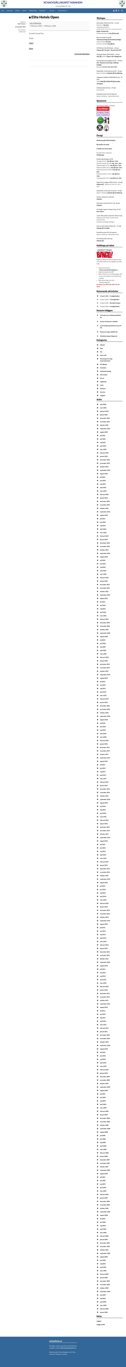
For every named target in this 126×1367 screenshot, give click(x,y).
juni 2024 (103, 480)
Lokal (101, 385)
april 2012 (103, 979)
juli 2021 (102, 602)
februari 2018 (104, 740)
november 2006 (105, 1205)
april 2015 (103, 855)
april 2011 (103, 1021)
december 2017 (105, 747)
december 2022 (105, 543)
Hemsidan (103, 368)
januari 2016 (104, 823)
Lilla (112, 56)
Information (100, 211)
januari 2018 (104, 744)
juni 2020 (103, 643)
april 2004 (103, 1302)
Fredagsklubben (115, 296)
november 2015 (105, 830)
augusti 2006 (104, 1215)
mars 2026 (103, 408)
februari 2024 (104, 494)
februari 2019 (104, 699)
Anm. (113, 161)
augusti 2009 (104, 1090)
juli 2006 (102, 1218)
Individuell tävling (105, 371)
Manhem (102, 388)
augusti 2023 (104, 515)
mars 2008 (103, 1149)
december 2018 (105, 706)
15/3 (108, 67)
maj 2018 (103, 730)
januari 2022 (104, 581)
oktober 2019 (104, 671)
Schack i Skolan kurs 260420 (108, 321)
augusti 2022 (104, 557)
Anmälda (107, 228)
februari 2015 (104, 862)
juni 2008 (103, 1139)
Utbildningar (100, 155)
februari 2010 (104, 1069)
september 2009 (105, 1087)
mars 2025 (103, 449)
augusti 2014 (104, 882)
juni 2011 (103, 1014)
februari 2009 (104, 1111)
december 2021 (105, 584)
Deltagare (100, 83)
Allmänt (102, 345)
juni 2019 (103, 685)
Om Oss (51, 10)
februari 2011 (104, 1028)
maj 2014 (103, 893)
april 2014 (103, 896)
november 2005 (105, 1246)
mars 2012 (103, 983)
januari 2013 (104, 948)
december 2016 (105, 789)
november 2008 (105, 1121)
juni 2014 (103, 889)
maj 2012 (103, 976)
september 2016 (105, 799)
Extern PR (103, 355)
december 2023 (105, 501)
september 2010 (105, 1045)
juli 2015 (102, 844)
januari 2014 (104, 907)
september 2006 (105, 1212)
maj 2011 (103, 1017)
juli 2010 (102, 1052)
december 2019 (105, 664)
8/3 (106, 67)
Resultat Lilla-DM (116, 50)
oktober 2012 (104, 959)
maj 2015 (103, 851)
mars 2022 (103, 574)
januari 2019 (104, 702)
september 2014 (105, 879)
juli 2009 (102, 1094)
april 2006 (103, 1229)
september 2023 (105, 512)
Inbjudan (99, 50)
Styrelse (102, 392)
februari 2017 (104, 782)
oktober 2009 (104, 1083)
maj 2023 (103, 525)
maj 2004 (103, 1298)
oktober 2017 (104, 754)
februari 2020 (104, 657)
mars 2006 (103, 1232)
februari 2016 (104, 820)
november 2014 (105, 872)
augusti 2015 (104, 841)
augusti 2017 (104, 761)
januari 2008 (104, 1156)
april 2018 (103, 733)
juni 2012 (103, 972)
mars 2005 (103, 1270)
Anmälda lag (118, 73)
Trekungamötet (114, 299)
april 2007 (103, 1187)
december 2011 (105, 993)
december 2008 (105, 1118)
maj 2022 (103, 567)
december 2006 (105, 1201)
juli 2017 (102, 764)
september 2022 (105, 553)
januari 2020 (104, 661)
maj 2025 (103, 442)
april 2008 (103, 1146)
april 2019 (103, 692)
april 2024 (103, 487)
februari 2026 (104, 411)
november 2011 (105, 997)
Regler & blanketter (103, 31)
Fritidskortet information (104, 148)
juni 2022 (103, 564)
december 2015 (105, 827)
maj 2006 (103, 1225)
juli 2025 (102, 435)
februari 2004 (104, 1309)
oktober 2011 (104, 1000)
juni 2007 (103, 1180)
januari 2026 (104, 414)
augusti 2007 (104, 1173)
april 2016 (103, 813)
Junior (24, 10)
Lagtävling (103, 381)
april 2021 (103, 612)
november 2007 (105, 1163)
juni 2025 (103, 439)
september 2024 (105, 470)
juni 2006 (103, 1222)
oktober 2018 (104, 713)
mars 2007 (103, 1191)
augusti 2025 (104, 432)
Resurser (42, 10)
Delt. (113, 44)
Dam (101, 348)
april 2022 (103, 570)
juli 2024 (102, 477)
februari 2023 (104, 536)
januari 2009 (104, 1115)
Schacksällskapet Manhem (63, 2)
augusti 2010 (104, 1049)
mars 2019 (103, 695)
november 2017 (105, 751)
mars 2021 (103, 615)
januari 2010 (104, 1073)
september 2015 (105, 837)
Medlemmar (62, 10)
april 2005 (103, 1267)
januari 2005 (104, 1277)
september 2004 (105, 1291)
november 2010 (105, 1038)
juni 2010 (103, 1056)
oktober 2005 (104, 1250)
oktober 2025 (104, 425)
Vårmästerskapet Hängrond (108, 336)
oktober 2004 (104, 1288)
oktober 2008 (104, 1125)
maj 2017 (103, 771)
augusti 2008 (104, 1132)
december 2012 (105, 952)
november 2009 (105, 1080)
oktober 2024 (104, 466)
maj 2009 (103, 1101)
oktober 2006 (104, 1208)
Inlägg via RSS (101, 1324)
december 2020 (105, 622)
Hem (2, 10)
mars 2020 (103, 654)
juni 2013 (103, 931)
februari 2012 (104, 986)
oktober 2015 (104, 834)
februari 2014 (104, 903)
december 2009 (105, 1076)
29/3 (115, 67)
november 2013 (105, 914)
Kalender (9, 10)
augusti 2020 (104, 636)
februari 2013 (104, 945)
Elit (101, 352)
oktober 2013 (104, 917)
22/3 (112, 67)
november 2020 (105, 626)
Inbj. (110, 33)
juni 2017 (103, 768)
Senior (17, 10)
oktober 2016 (104, 796)
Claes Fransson (21, 24)
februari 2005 (104, 1274)
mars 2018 (103, 737)
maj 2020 (103, 647)
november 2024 (105, 463)
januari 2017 (104, 785)
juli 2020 (102, 640)
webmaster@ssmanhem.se (68, 1348)
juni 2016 (103, 806)
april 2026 (103, 404)
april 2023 (103, 529)
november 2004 (105, 1284)
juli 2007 (102, 1177)
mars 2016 (103, 816)
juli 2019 (102, 681)
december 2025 (105, 418)
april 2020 (103, 650)
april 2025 (103, 446)
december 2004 (105, 1281)
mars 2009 (103, 1108)
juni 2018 (103, 726)
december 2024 (105, 460)
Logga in (99, 1321)
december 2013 (105, 910)
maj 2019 (103, 688)
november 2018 (105, 709)
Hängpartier (118, 56)
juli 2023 (102, 518)
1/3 (103, 67)
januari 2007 (104, 1198)
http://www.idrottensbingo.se (108, 270)
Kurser (102, 378)
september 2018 (105, 716)
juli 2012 (102, 969)
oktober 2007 (104, 1166)
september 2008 (105, 1128)
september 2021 (105, 595)
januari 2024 (104, 498)
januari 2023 (104, 539)
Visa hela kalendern (82, 54)
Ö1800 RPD (109, 81)
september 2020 (105, 633)
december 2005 (105, 1243)
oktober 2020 (104, 629)
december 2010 (105, 1035)
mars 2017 (103, 778)
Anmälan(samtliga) (115, 39)
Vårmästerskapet (115, 303)
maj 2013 (103, 934)
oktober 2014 (104, 875)
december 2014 (105, 868)
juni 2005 (103, 1260)
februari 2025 (104, 453)
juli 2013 (102, 927)
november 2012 (105, 955)
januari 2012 (104, 990)
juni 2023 (103, 522)
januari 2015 (104, 865)
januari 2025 (104, 456)
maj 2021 (103, 609)
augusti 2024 (104, 473)
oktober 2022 (104, 550)
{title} (31, 43)
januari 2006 (104, 1239)
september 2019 (105, 674)
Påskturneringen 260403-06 (108, 332)
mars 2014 (103, 900)
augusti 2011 (104, 1007)
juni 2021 (103, 605)
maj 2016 (103, 810)
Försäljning (33, 10)
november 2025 (105, 421)
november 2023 (105, 505)
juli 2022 (102, 560)
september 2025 (105, 428)
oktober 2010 (104, 1042)
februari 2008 (104, 1153)
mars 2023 (103, 532)
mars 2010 (103, 1066)
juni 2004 (103, 1295)
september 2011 (105, 1004)
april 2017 (103, 775)
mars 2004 (103, 1305)
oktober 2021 (104, 591)
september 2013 (105, 920)
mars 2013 (103, 941)
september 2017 (105, 758)
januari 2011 (104, 1031)
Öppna (109, 56)
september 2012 (105, 962)
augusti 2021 (104, 598)
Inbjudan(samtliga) (102, 39)
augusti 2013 (104, 924)
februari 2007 (104, 1194)
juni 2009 (103, 1097)
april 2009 (103, 1104)
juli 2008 (102, 1135)
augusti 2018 (104, 719)
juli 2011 (102, 1011)
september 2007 (105, 1170)
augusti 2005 (104, 1257)
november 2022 (105, 546)
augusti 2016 (104, 803)
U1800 (102, 81)
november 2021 (105, 588)
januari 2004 (104, 1312)
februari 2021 (104, 619)
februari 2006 (104, 1236)
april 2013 (103, 938)
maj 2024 (103, 484)
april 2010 (103, 1063)
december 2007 (105, 1160)
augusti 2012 (104, 965)
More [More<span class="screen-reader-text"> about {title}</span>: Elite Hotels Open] (31, 48)
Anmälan (117, 81)
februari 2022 (104, 577)
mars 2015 (103, 858)
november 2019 (105, 667)
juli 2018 (102, 723)
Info (98, 63)
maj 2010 (103, 1059)
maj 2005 (103, 1264)
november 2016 (105, 792)
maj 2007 (103, 1184)
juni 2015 (103, 848)
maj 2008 (103, 1142)
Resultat (106, 25)
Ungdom (102, 395)
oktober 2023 (104, 508)
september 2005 (105, 1253)
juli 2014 (102, 886)
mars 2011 (103, 1024)
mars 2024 (103, 491)
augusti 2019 (104, 678)
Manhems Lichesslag (106, 63)
